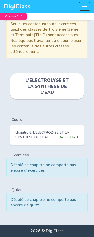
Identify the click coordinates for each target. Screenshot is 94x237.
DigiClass (17, 6)
